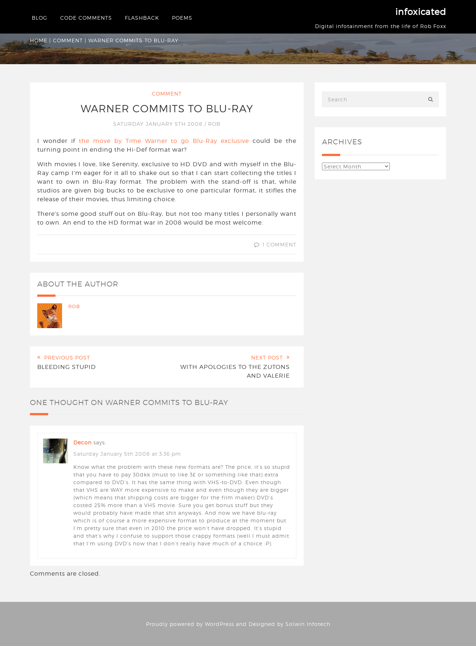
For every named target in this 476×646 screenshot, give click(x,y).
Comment (68, 40)
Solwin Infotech (307, 624)
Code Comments (86, 18)
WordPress (219, 624)
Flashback (142, 18)
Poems (182, 18)
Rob (214, 124)
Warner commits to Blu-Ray (167, 108)
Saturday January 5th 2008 (158, 124)
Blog (39, 18)
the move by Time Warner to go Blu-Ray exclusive (164, 140)
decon (82, 442)
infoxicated (420, 12)
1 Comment (279, 244)
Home (38, 40)
